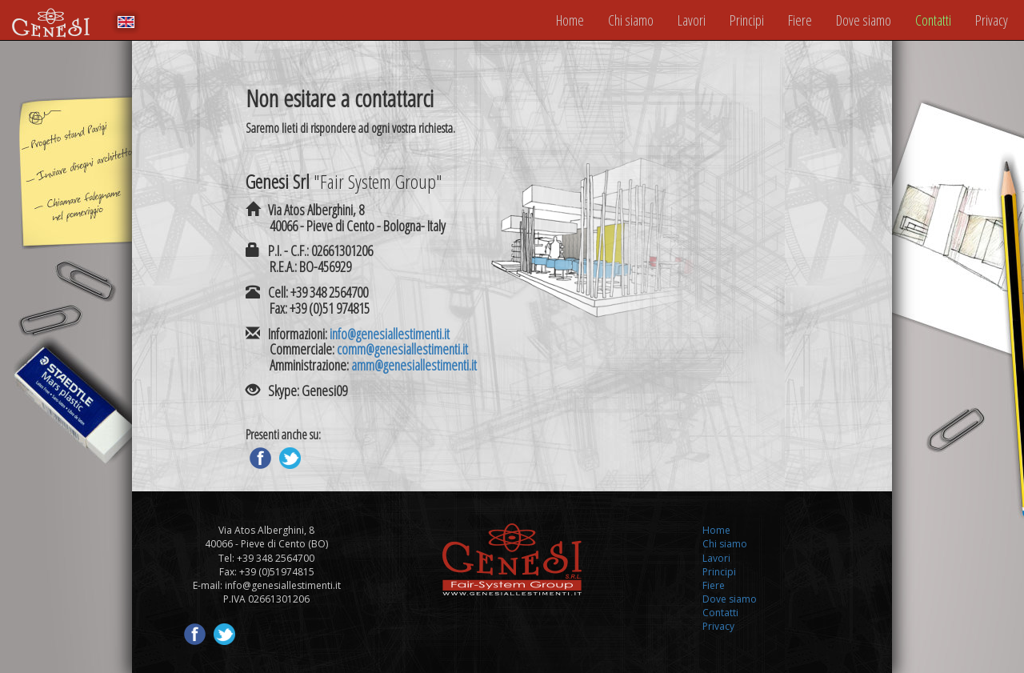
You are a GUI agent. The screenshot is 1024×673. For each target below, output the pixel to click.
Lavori (692, 20)
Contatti (933, 20)
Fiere (800, 20)
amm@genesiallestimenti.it (414, 365)
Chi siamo (631, 20)
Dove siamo (863, 20)
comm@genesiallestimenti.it (402, 349)
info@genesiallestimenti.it (390, 333)
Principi (747, 20)
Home (570, 20)
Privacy (991, 20)
